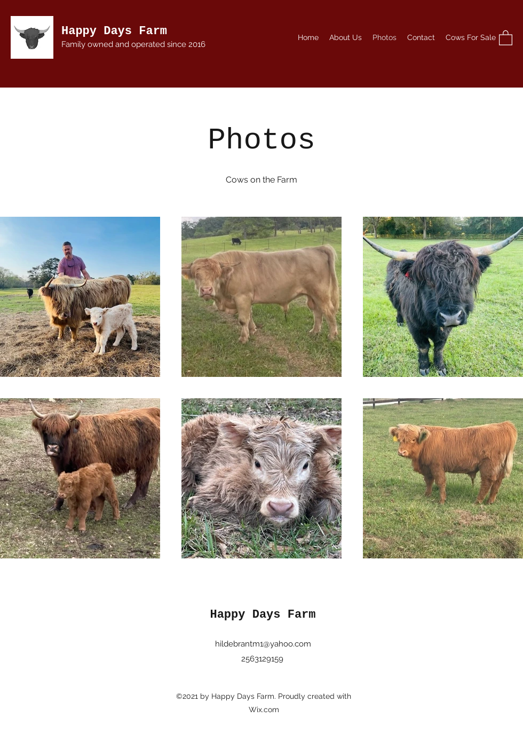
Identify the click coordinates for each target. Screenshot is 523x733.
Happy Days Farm (114, 31)
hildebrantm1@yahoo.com (263, 644)
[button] (505, 37)
